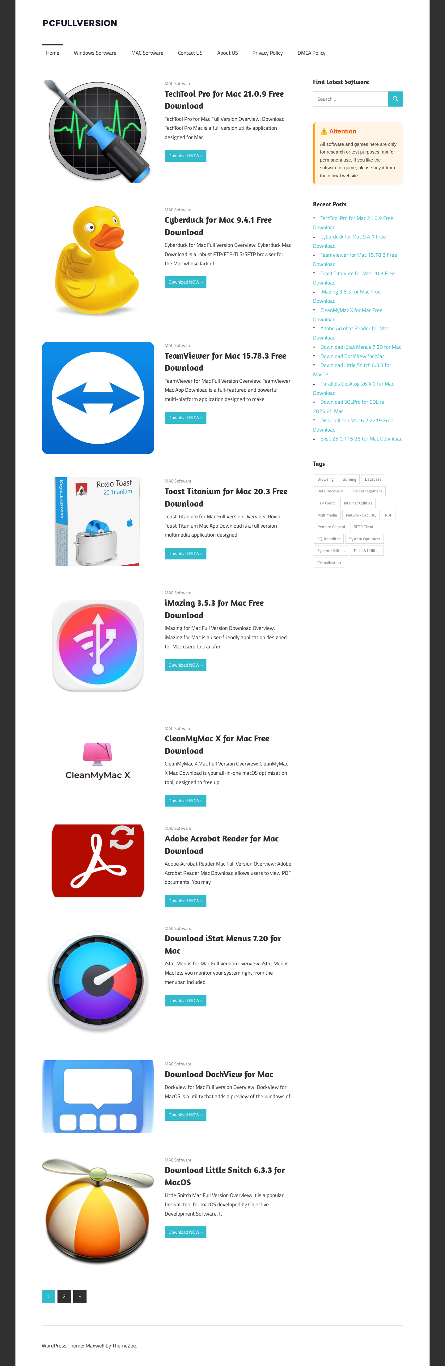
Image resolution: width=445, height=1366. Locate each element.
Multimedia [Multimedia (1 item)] (327, 515)
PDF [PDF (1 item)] (388, 515)
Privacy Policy (267, 53)
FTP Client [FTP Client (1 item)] (326, 503)
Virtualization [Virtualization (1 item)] (329, 562)
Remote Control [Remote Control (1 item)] (331, 527)
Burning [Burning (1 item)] (349, 479)
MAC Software (147, 53)
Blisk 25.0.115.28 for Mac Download (361, 439)
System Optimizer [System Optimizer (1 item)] (364, 539)
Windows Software (95, 53)
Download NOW (183, 155)
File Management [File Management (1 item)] (367, 491)
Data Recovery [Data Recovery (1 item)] (330, 491)
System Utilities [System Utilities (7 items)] (331, 550)
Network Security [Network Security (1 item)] (361, 515)
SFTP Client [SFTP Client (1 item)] (364, 527)
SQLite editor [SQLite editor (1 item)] (328, 539)
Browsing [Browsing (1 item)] (325, 479)
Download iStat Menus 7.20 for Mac (360, 347)
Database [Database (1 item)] (373, 479)
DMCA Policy (311, 53)
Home (52, 53)
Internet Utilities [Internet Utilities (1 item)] (358, 503)
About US (227, 53)
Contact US (190, 53)
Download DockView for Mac (219, 1074)
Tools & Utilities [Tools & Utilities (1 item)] (367, 550)
